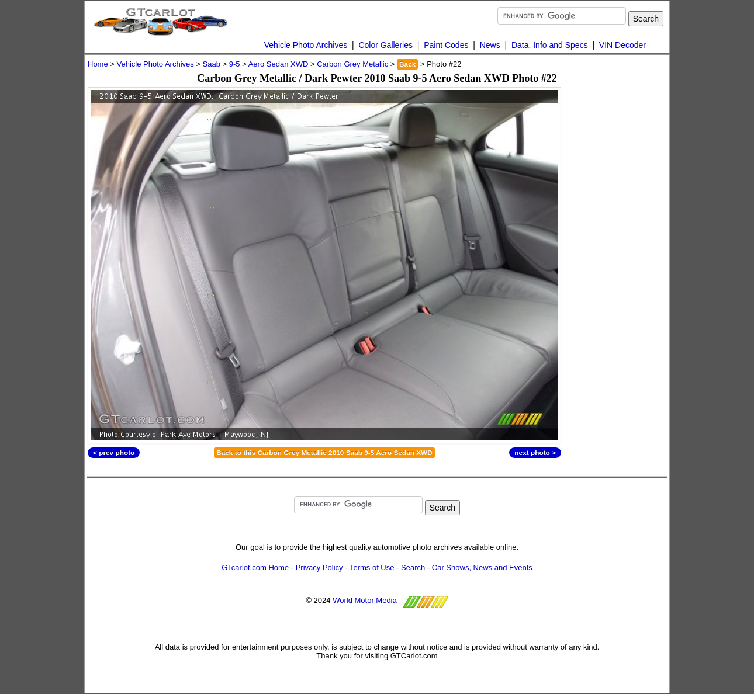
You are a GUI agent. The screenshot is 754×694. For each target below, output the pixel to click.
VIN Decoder (622, 45)
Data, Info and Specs (549, 45)
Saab (211, 64)
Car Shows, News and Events (482, 567)
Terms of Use (372, 567)
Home (98, 64)
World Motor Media (365, 600)
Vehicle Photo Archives (305, 45)
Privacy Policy (319, 567)
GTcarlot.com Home (255, 567)
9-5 (234, 64)
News (490, 45)
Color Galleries (385, 45)
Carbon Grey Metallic (352, 64)
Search (413, 567)
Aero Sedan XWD (278, 64)
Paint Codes (446, 45)
